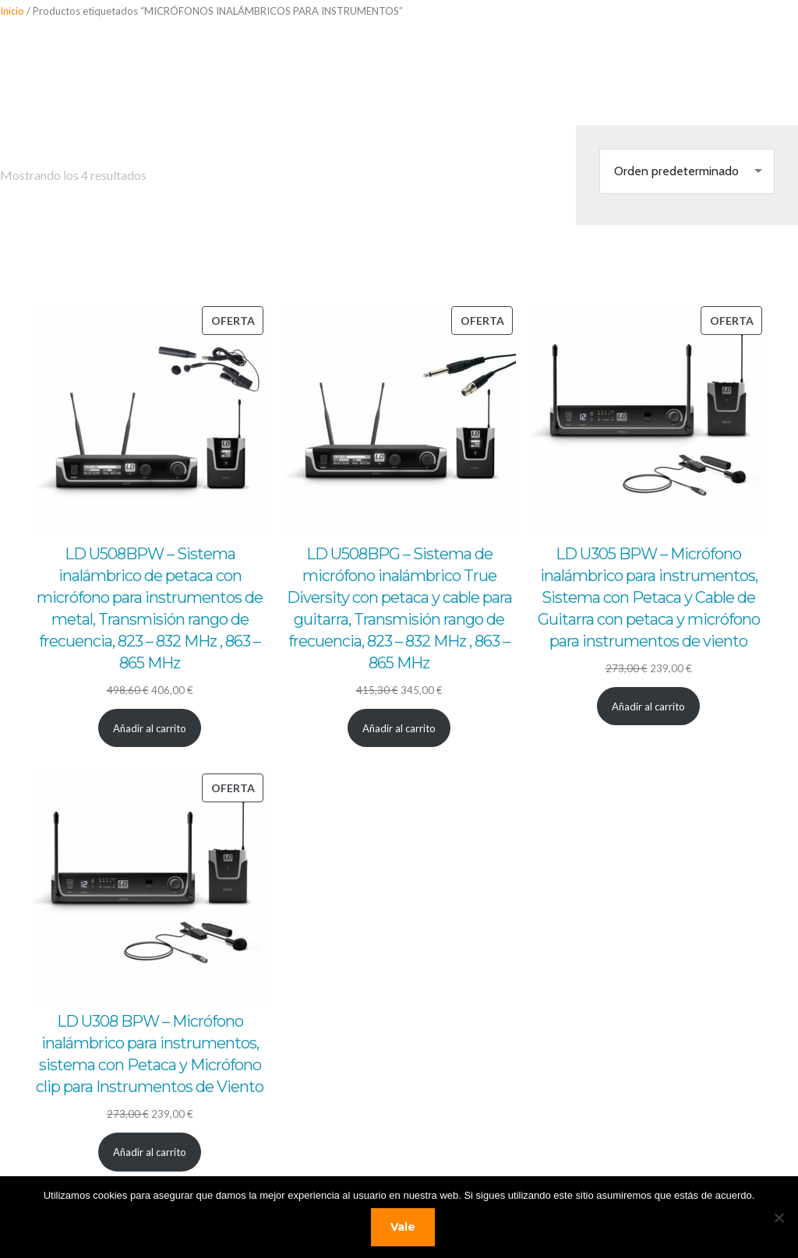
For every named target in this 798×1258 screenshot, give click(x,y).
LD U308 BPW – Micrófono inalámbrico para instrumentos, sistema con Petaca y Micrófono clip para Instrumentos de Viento (149, 1054)
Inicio (12, 11)
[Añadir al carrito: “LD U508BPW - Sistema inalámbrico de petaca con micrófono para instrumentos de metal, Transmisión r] (150, 728)
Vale (402, 1227)
